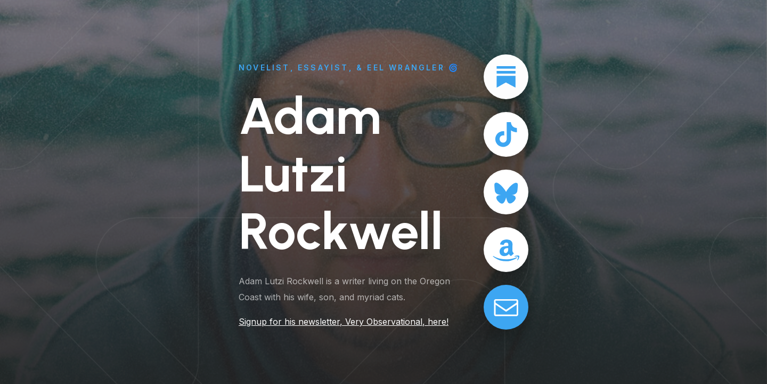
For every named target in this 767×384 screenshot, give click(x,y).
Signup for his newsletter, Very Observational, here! (343, 322)
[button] (506, 76)
